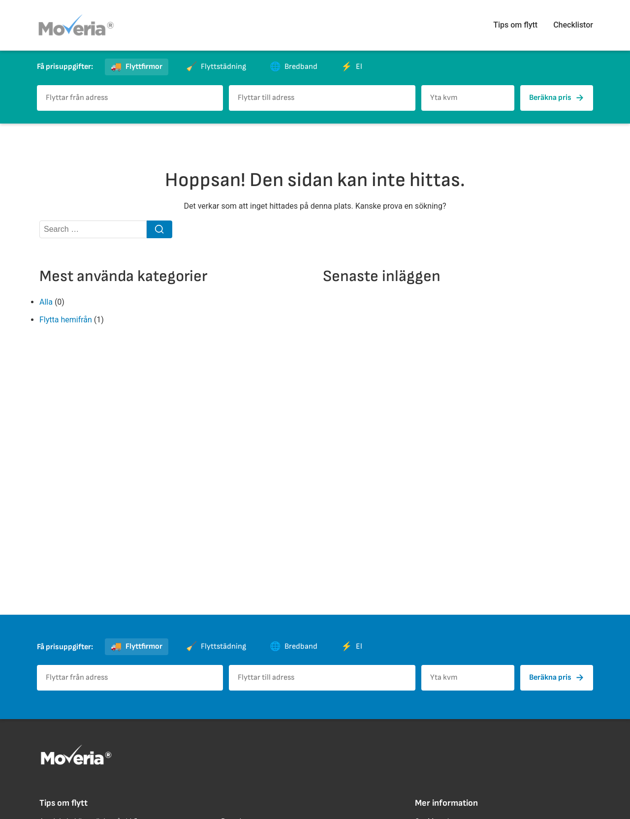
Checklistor (573, 25)
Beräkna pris (556, 98)
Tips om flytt (515, 25)
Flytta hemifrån (65, 319)
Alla (46, 302)
